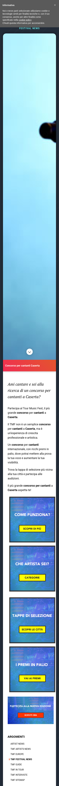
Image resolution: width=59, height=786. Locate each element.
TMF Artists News (21, 749)
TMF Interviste (19, 775)
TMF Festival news (21, 759)
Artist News (17, 744)
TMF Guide (16, 764)
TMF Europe (17, 754)
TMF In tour (17, 769)
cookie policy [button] (25, 20)
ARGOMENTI (16, 736)
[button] (54, 5)
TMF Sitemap (18, 780)
